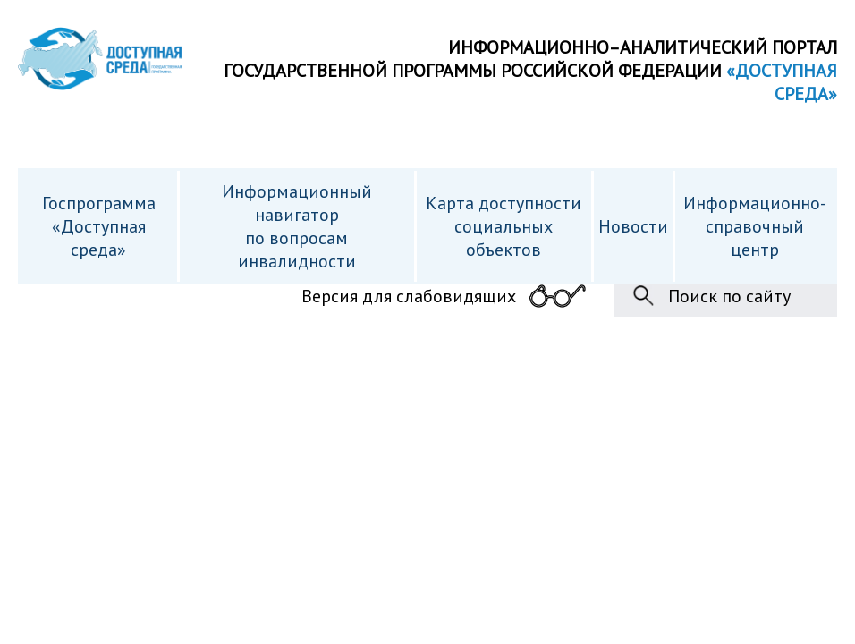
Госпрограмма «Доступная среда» (99, 226)
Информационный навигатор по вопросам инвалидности (297, 226)
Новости (633, 226)
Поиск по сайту (729, 296)
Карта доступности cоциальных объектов (503, 226)
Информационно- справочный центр (754, 226)
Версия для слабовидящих (408, 296)
